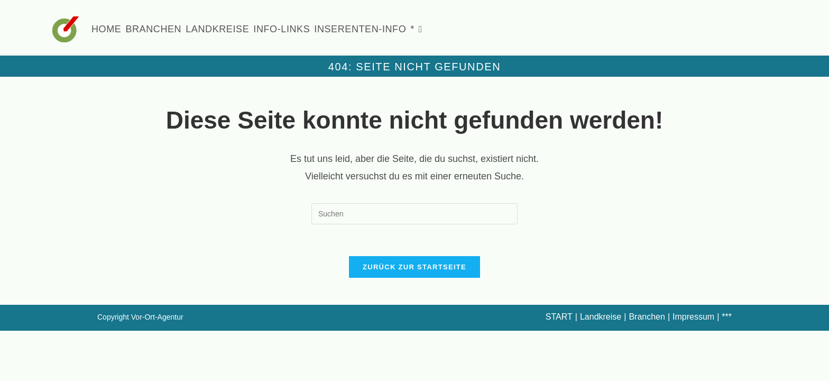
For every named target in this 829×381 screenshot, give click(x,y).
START (559, 317)
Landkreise (600, 317)
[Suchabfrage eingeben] (414, 213)
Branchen (647, 317)
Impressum (693, 317)
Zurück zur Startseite (414, 267)
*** (727, 317)
